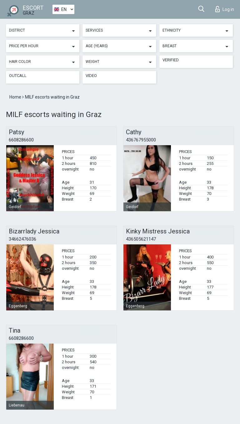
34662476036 (22, 239)
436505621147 (141, 239)
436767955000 (141, 140)
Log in (224, 9)
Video (91, 75)
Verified (170, 60)
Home (15, 97)
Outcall (18, 75)
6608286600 (21, 140)
